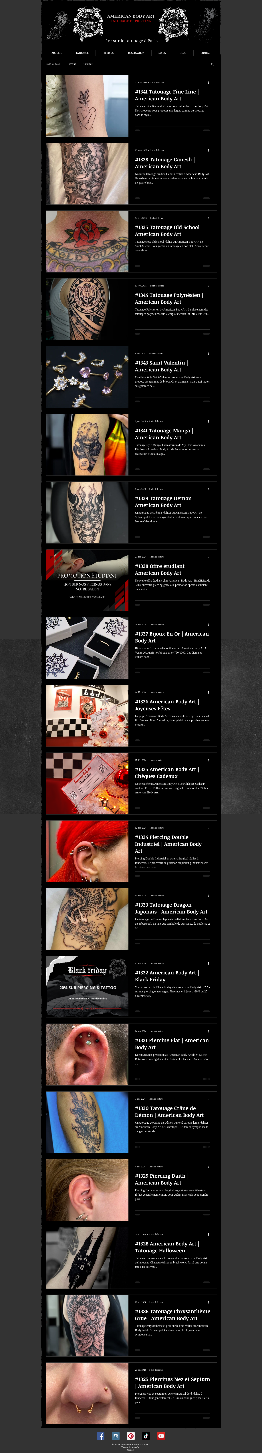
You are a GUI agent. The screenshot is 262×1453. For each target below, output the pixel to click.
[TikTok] (146, 1436)
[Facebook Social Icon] (100, 1436)
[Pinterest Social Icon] (131, 1436)
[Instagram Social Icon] (116, 1436)
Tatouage (88, 64)
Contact (130, 1450)
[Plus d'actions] (210, 82)
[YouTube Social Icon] (161, 1436)
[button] (212, 64)
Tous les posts (53, 64)
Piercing (72, 64)
